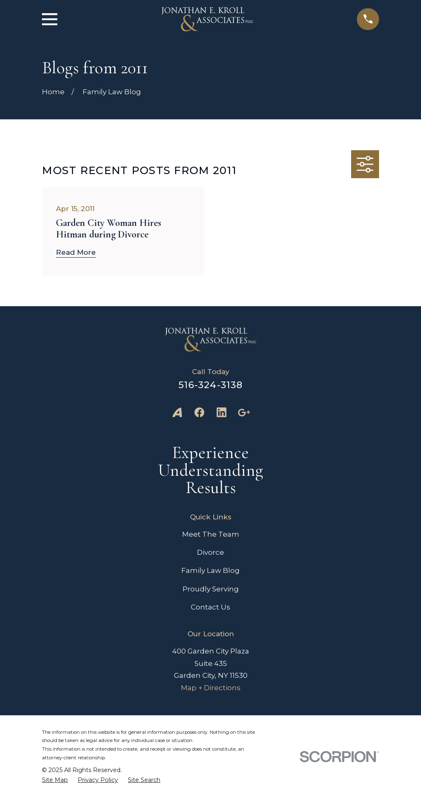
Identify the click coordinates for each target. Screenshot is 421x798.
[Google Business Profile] (244, 412)
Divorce (210, 552)
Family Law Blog (210, 570)
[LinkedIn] (222, 412)
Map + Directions (211, 688)
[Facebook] (199, 412)
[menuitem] (55, 780)
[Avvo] (177, 412)
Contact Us (210, 607)
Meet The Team (210, 534)
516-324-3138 (210, 385)
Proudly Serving (211, 589)
